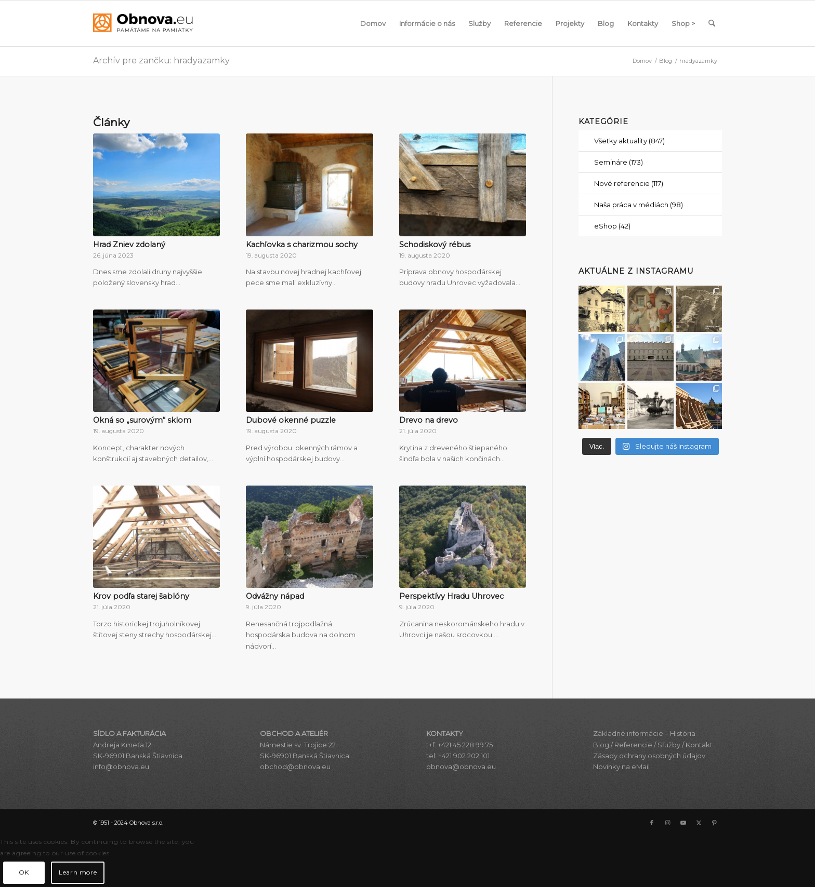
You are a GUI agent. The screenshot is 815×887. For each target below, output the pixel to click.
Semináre (618, 162)
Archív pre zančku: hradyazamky (161, 60)
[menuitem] (372, 23)
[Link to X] (698, 822)
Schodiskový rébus (434, 244)
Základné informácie (628, 733)
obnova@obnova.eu (461, 766)
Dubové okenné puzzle (291, 420)
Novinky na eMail (621, 766)
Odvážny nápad (275, 596)
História (682, 733)
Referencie (633, 745)
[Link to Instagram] (667, 822)
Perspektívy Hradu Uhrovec (451, 596)
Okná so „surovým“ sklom (142, 420)
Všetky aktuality (629, 141)
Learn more (78, 872)
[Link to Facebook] (652, 822)
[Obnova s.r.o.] (143, 23)
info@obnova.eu (121, 766)
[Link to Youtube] (683, 822)
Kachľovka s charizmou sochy (302, 244)
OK (24, 872)
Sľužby (669, 745)
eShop (612, 226)
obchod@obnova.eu (295, 766)
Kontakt (699, 745)
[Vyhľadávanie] (712, 23)
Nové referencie (628, 183)
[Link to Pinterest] (714, 822)
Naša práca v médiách (638, 204)
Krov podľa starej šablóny (141, 596)
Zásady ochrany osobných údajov (649, 755)
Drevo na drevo (428, 420)
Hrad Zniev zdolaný (129, 244)
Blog (601, 745)
